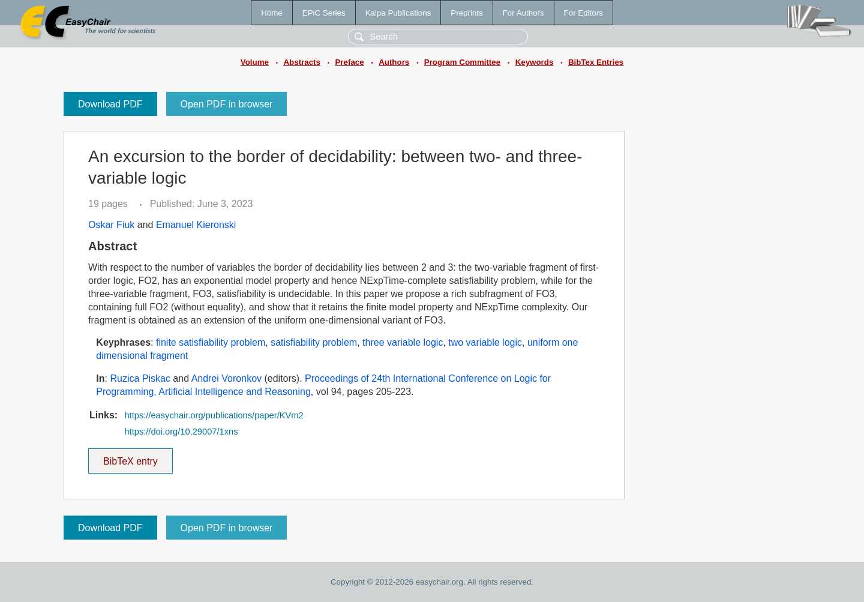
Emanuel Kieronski (196, 225)
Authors (394, 62)
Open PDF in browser (227, 104)
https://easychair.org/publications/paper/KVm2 (213, 415)
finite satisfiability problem (210, 342)
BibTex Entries (595, 62)
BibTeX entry (130, 457)
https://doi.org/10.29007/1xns (181, 431)
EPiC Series (324, 12)
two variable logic (485, 342)
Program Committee (462, 62)
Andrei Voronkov (226, 378)
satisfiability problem (314, 342)
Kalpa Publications (398, 12)
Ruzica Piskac (140, 378)
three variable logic (402, 342)
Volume (255, 62)
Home (272, 12)
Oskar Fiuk (111, 225)
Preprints (466, 12)
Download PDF (110, 104)
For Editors (583, 12)
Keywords (534, 62)
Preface (349, 62)
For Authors (523, 12)
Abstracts (301, 62)
